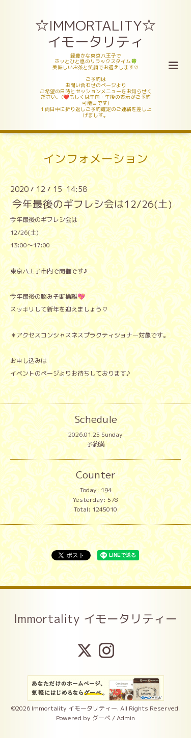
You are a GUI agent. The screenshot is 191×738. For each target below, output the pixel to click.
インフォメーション (95, 158)
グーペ (101, 718)
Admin (126, 718)
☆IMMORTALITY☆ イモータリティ (96, 33)
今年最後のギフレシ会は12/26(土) (92, 204)
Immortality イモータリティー (95, 618)
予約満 (96, 444)
